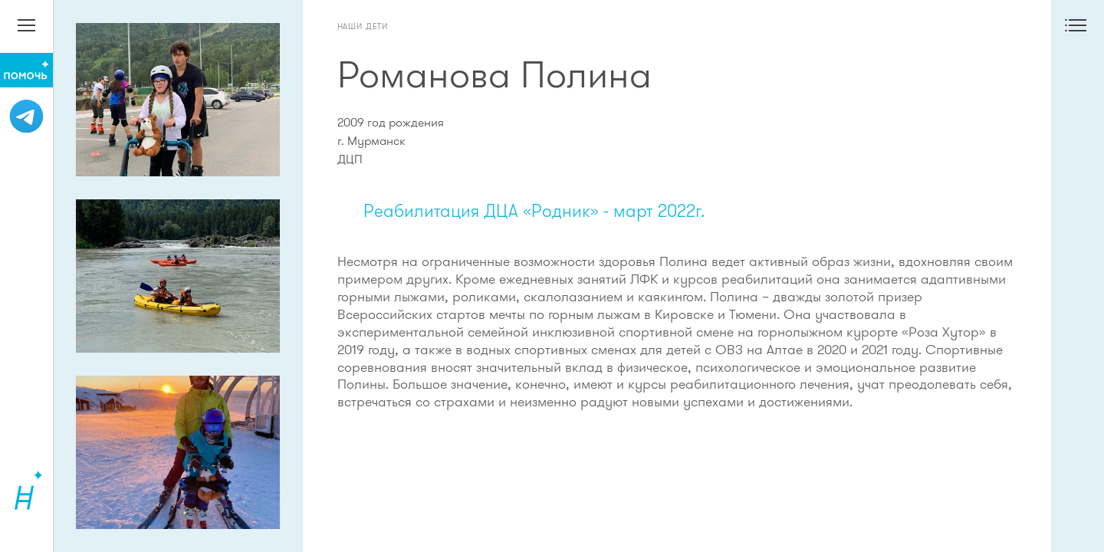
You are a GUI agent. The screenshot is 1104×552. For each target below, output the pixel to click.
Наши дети (363, 26)
